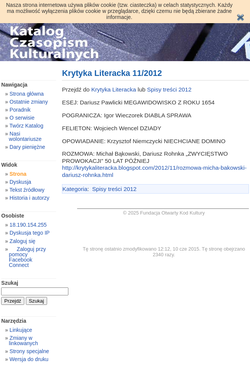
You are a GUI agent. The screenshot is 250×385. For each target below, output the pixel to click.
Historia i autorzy (29, 198)
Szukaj (9, 283)
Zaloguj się (22, 241)
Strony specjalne (29, 351)
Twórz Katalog (26, 126)
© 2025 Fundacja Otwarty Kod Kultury (164, 213)
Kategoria (74, 189)
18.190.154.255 (28, 225)
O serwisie (22, 118)
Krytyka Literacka (113, 89)
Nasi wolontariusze (25, 136)
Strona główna (26, 94)
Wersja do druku (28, 359)
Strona (18, 174)
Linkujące (20, 330)
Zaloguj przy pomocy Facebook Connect (27, 257)
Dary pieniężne (27, 147)
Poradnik (20, 110)
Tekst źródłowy (26, 190)
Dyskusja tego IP (29, 233)
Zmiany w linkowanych (23, 340)
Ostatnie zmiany (28, 102)
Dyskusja (20, 182)
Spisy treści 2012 (169, 89)
